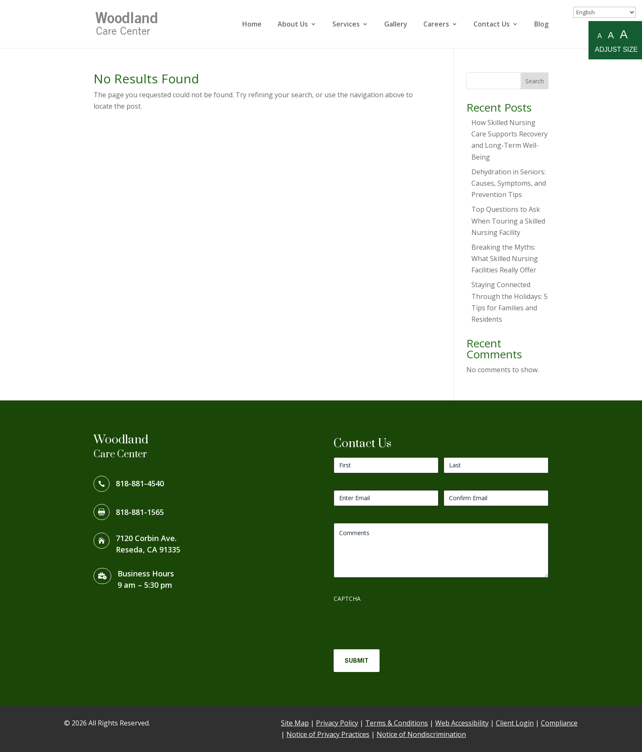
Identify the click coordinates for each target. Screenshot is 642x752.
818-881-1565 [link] (140, 512)
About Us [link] (293, 25)
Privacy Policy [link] (337, 723)
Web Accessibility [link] (462, 723)
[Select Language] (604, 12)
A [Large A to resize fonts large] (624, 35)
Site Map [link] (295, 723)
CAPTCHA (347, 599)
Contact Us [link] (491, 25)
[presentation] (398, 622)
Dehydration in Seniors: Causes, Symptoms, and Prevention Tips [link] (508, 183)
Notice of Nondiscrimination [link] (421, 734)
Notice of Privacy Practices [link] (327, 734)
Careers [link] (436, 25)
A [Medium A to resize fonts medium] (611, 35)
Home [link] (252, 25)
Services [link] (346, 25)
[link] (129, 23)
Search (534, 81)
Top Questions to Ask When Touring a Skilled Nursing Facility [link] (508, 221)
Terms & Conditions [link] (396, 723)
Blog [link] (541, 25)
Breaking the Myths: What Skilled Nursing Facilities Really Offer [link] (504, 259)
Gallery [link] (395, 25)
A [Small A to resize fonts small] (599, 36)
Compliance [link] (559, 723)
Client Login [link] (515, 723)
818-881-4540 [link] (140, 483)
